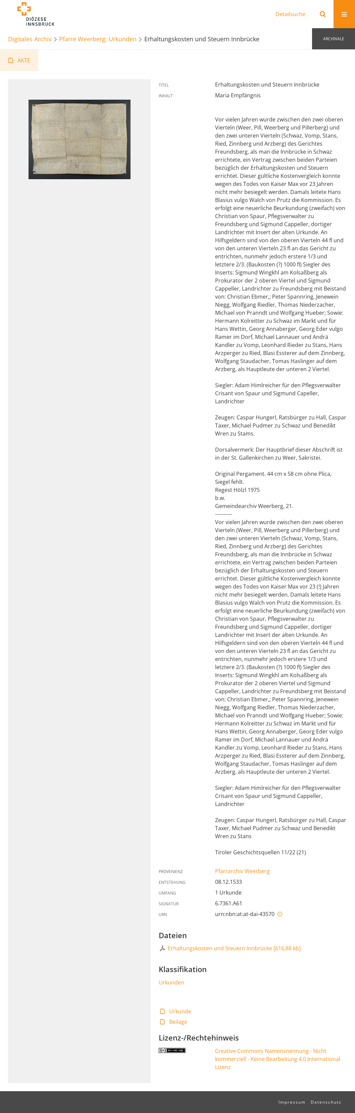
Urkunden (171, 982)
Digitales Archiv (30, 39)
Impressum (292, 1102)
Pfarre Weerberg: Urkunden (98, 39)
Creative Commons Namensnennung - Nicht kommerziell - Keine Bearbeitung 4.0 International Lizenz (277, 1059)
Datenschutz (326, 1102)
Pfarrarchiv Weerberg (242, 871)
